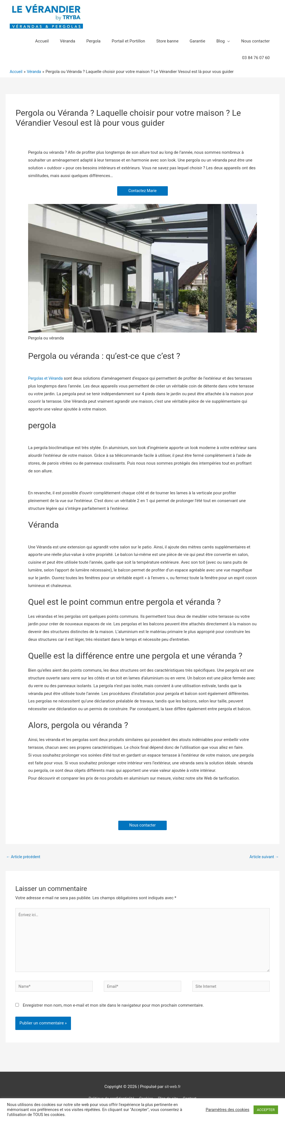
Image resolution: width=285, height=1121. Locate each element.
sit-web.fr (172, 1094)
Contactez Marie (142, 190)
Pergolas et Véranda (46, 378)
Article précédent (24, 857)
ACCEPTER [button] (266, 1110)
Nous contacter (142, 825)
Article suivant (263, 857)
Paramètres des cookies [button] (227, 1109)
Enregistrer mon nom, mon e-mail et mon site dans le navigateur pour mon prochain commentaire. (113, 1012)
